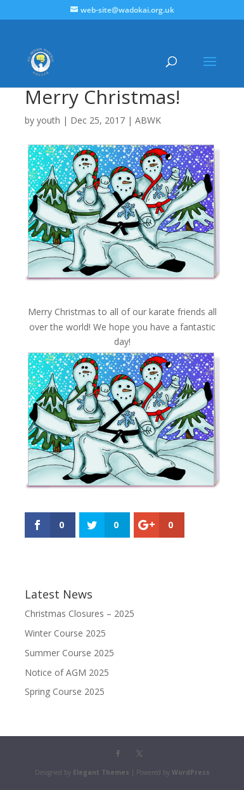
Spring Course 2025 (65, 691)
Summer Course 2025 (69, 653)
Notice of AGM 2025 (67, 672)
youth (48, 120)
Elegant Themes (101, 772)
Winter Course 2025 (65, 633)
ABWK (148, 120)
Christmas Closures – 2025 (79, 613)
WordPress (191, 772)
